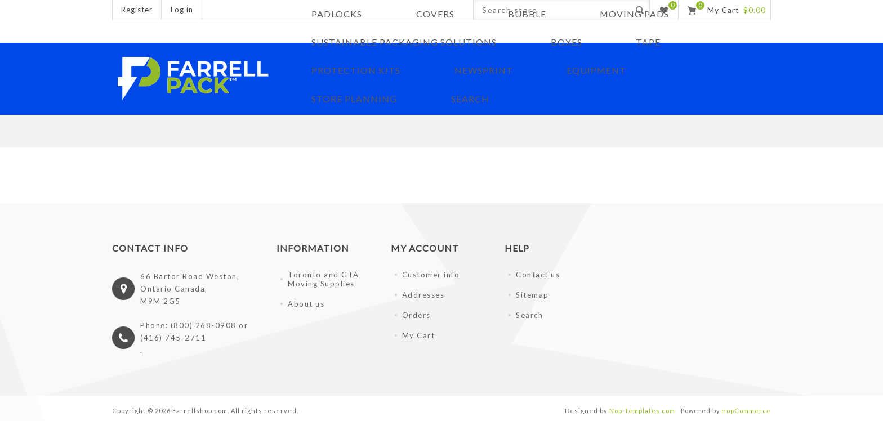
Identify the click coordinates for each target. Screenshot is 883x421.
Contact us (538, 272)
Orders (416, 313)
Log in (182, 9)
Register (137, 9)
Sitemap (532, 293)
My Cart (418, 333)
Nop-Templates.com (642, 409)
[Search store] (552, 10)
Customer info (431, 272)
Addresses (423, 293)
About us (306, 302)
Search (529, 313)
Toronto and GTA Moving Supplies (323, 277)
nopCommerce (746, 409)
